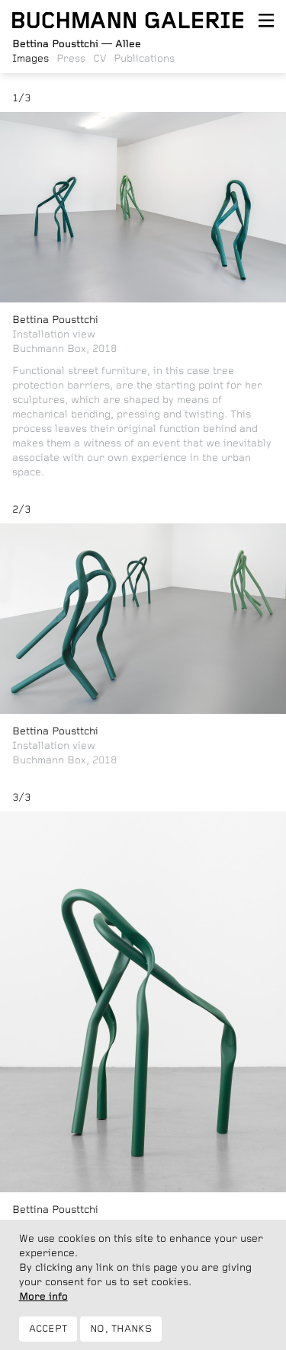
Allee (76, 44)
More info (43, 1304)
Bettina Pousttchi (55, 320)
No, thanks (121, 1336)
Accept (48, 1336)
